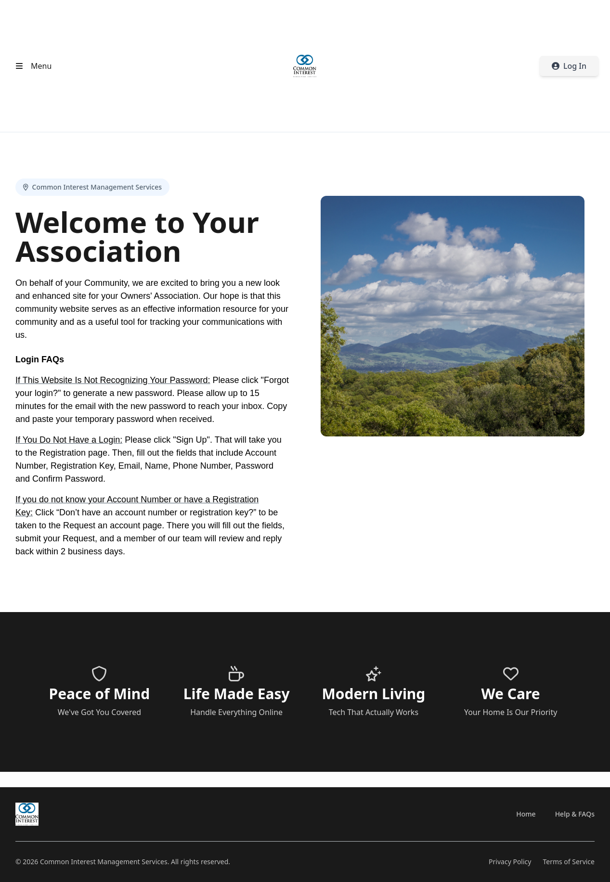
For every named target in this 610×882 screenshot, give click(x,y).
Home (525, 813)
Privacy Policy (510, 861)
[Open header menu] (32, 66)
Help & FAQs (575, 813)
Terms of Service (569, 861)
